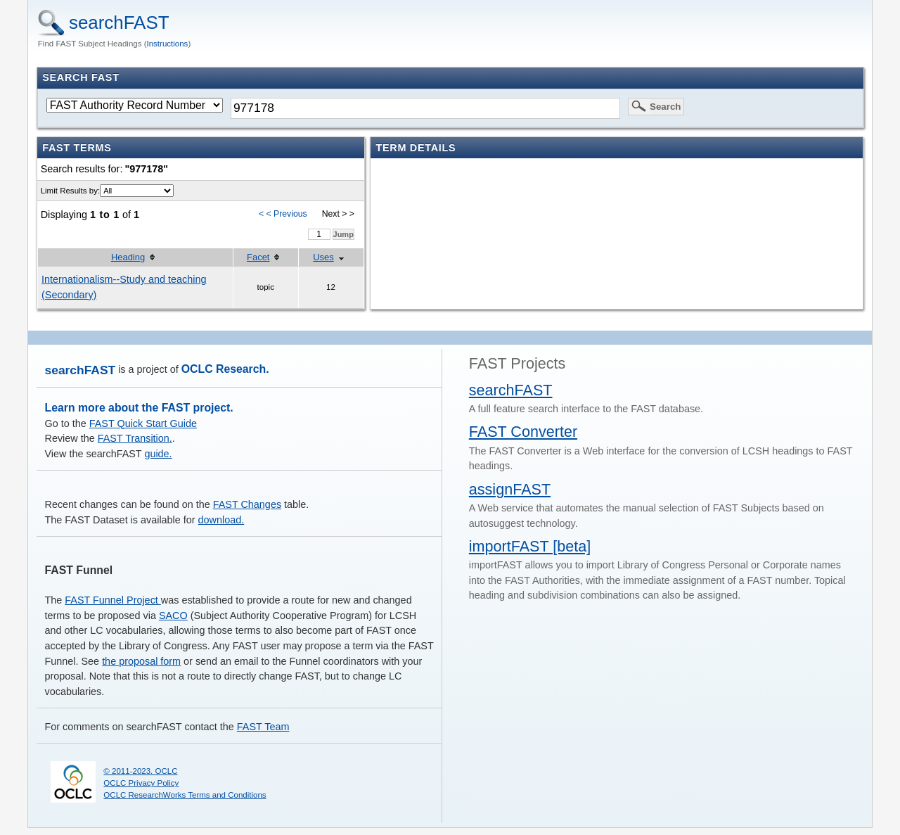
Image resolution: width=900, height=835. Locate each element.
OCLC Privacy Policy (141, 783)
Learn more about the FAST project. (139, 408)
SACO (173, 615)
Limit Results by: (70, 190)
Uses (323, 257)
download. (221, 519)
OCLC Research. (225, 369)
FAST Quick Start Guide (143, 423)
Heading (128, 257)
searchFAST (119, 22)
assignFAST (510, 489)
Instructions (167, 43)
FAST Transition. (135, 438)
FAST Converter (523, 431)
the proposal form (141, 661)
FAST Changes (247, 504)
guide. (158, 453)
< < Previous (283, 214)
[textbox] (425, 108)
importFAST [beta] (530, 546)
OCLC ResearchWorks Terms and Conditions (184, 795)
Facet (258, 257)
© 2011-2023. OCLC (140, 771)
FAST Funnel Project (113, 600)
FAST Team (263, 726)
